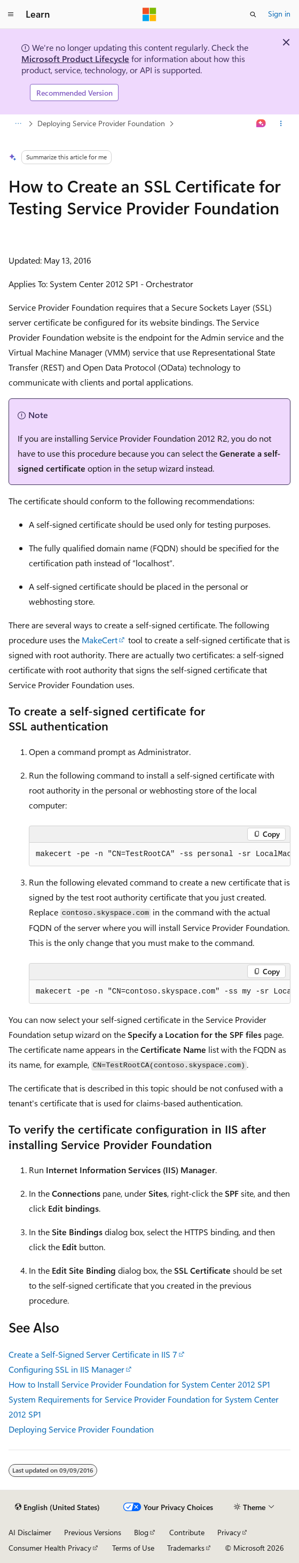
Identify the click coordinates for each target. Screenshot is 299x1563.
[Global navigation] (10, 14)
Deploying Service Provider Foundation (101, 123)
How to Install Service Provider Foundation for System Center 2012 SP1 (139, 1384)
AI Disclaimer (30, 1532)
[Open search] (253, 14)
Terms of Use (133, 1548)
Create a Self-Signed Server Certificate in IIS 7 (93, 1354)
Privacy (229, 1532)
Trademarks (185, 1548)
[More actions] (281, 124)
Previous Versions (92, 1532)
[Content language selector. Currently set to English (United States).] (57, 1507)
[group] (159, 854)
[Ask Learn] (261, 124)
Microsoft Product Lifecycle (75, 58)
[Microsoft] (149, 14)
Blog (141, 1532)
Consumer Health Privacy (50, 1548)
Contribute (186, 1532)
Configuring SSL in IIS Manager (66, 1369)
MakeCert (99, 639)
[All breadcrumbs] (18, 124)
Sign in (279, 14)
